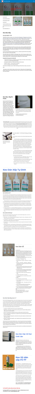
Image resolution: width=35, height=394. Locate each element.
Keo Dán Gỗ (4, 22)
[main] (16, 9)
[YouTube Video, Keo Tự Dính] (10, 237)
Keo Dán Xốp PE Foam (6, 18)
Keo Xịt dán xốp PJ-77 (6, 28)
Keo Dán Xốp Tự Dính (6, 20)
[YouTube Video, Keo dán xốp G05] (25, 237)
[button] (34, 1)
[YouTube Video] (17, 83)
